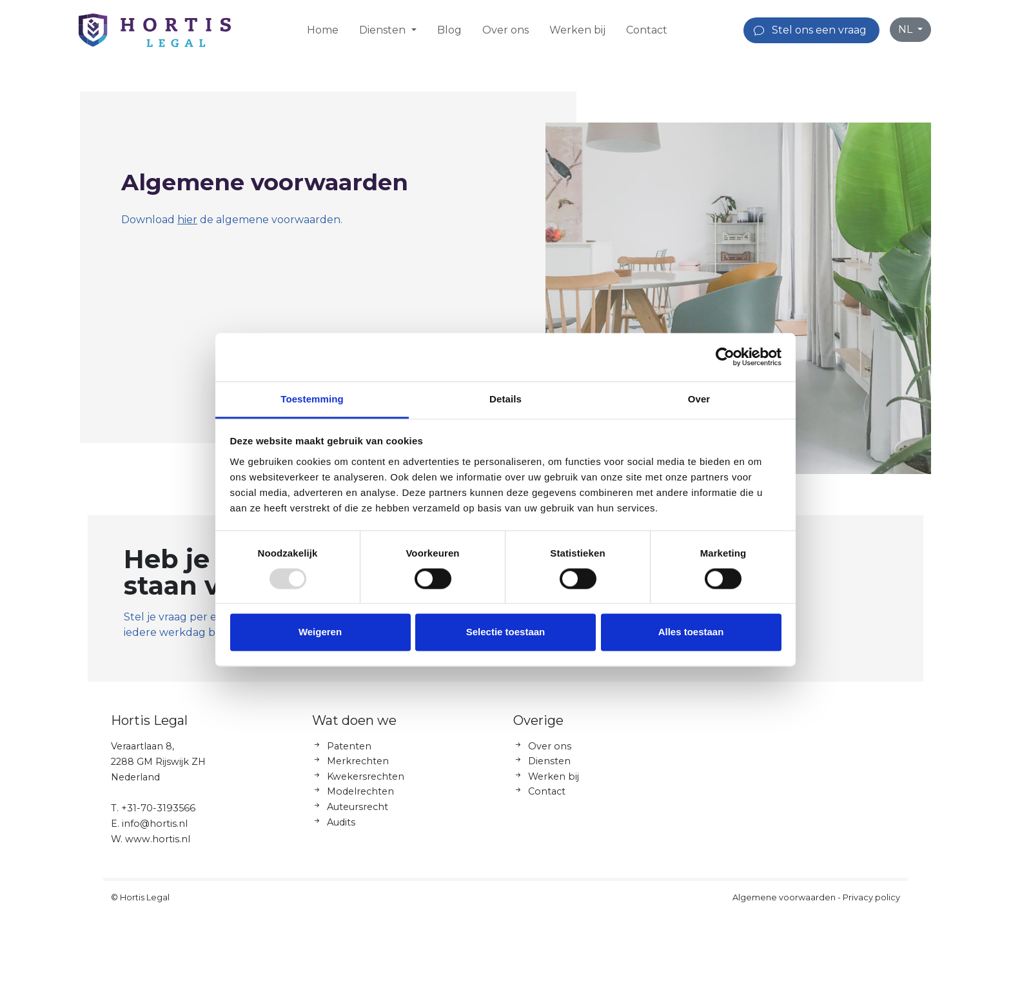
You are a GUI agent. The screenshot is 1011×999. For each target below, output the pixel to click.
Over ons (505, 30)
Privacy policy (871, 902)
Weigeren (320, 632)
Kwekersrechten (365, 781)
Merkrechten (358, 766)
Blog (449, 30)
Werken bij (577, 30)
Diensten (549, 766)
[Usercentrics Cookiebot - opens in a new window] (725, 356)
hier (187, 219)
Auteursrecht (357, 812)
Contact (646, 30)
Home (323, 30)
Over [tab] (699, 398)
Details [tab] (505, 398)
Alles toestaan (691, 632)
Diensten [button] (383, 30)
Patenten (349, 751)
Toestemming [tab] (312, 398)
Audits (341, 827)
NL (906, 29)
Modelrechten (360, 796)
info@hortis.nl (155, 828)
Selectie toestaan (505, 632)
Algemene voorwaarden (784, 902)
